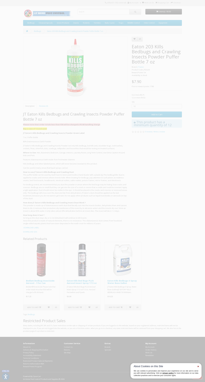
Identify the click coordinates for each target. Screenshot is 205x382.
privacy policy (168, 373)
